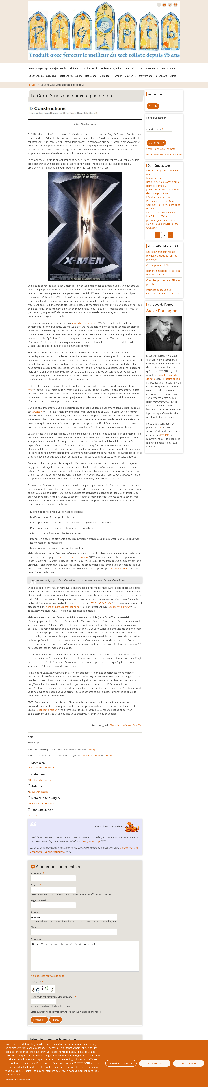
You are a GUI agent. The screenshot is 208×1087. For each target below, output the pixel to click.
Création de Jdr (89, 68)
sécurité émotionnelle (41, 767)
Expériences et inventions (42, 76)
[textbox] (85, 959)
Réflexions (90, 76)
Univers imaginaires (111, 68)
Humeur (117, 76)
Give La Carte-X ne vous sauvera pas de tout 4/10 (37, 740)
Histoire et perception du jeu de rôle (47, 68)
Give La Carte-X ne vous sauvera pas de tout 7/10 (44, 740)
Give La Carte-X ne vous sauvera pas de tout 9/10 (48, 740)
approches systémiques (85, 323)
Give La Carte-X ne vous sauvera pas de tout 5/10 (39, 740)
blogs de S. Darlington (41, 803)
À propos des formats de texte (47, 975)
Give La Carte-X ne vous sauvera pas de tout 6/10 (41, 740)
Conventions (145, 76)
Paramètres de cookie (121, 1063)
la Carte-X (37, 411)
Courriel (35, 885)
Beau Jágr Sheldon (47, 709)
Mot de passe (153, 129)
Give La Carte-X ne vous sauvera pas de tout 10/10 (50, 740)
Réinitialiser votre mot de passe (164, 154)
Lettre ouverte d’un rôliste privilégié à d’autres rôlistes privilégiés (161, 255)
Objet (34, 927)
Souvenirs (130, 76)
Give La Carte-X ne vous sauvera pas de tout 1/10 (31, 740)
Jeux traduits (168, 68)
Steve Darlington (38, 791)
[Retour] (91, 749)
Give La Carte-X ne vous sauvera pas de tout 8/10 (46, 740)
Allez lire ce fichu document (73, 557)
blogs (160, 427)
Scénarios (131, 68)
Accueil (32, 84)
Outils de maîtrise (149, 68)
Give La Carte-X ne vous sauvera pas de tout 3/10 (35, 740)
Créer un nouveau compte (160, 148)
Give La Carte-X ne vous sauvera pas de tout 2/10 (33, 740)
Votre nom (36, 873)
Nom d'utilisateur (156, 117)
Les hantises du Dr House (160, 212)
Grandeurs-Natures (166, 76)
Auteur (34, 912)
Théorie (74, 68)
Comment (36, 939)
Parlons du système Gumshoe (163, 201)
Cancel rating (29, 740)
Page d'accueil (38, 900)
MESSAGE (164, 435)
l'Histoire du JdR (171, 378)
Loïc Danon (35, 815)
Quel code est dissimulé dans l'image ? (52, 997)
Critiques (104, 76)
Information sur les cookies (17, 1079)
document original (120, 568)
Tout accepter (188, 1063)
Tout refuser (155, 1063)
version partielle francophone (62, 606)
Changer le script (91, 841)
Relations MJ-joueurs (70, 76)
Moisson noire (154, 178)
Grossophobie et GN (157, 265)
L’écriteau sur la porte (158, 197)
